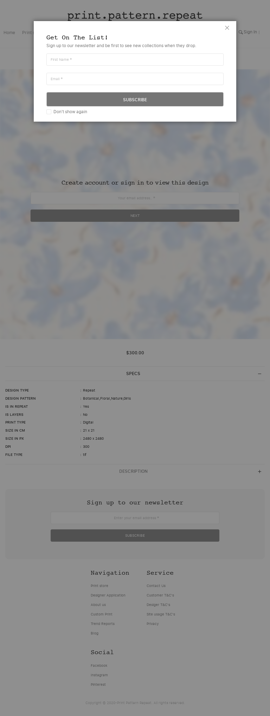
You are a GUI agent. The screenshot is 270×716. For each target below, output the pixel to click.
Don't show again (70, 112)
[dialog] (135, 358)
